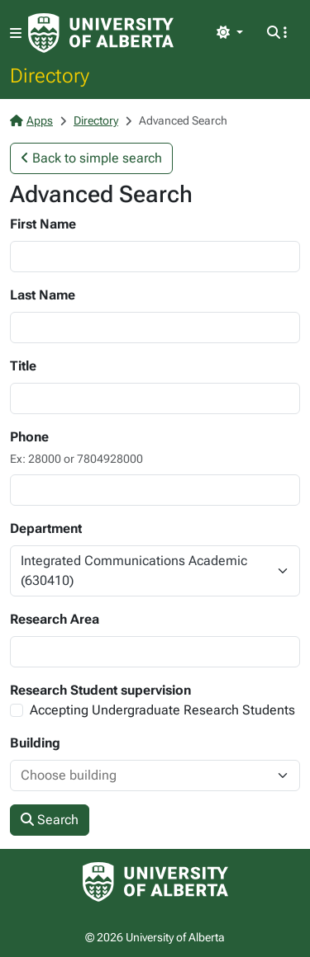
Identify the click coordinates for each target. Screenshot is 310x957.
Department (46, 528)
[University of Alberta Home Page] (100, 33)
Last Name (42, 295)
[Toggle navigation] (15, 33)
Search (50, 819)
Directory (49, 75)
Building (35, 743)
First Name (43, 224)
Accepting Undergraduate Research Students (162, 710)
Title (23, 366)
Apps (31, 120)
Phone (29, 437)
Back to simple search (91, 158)
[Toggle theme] (230, 33)
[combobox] (138, 775)
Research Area (54, 619)
